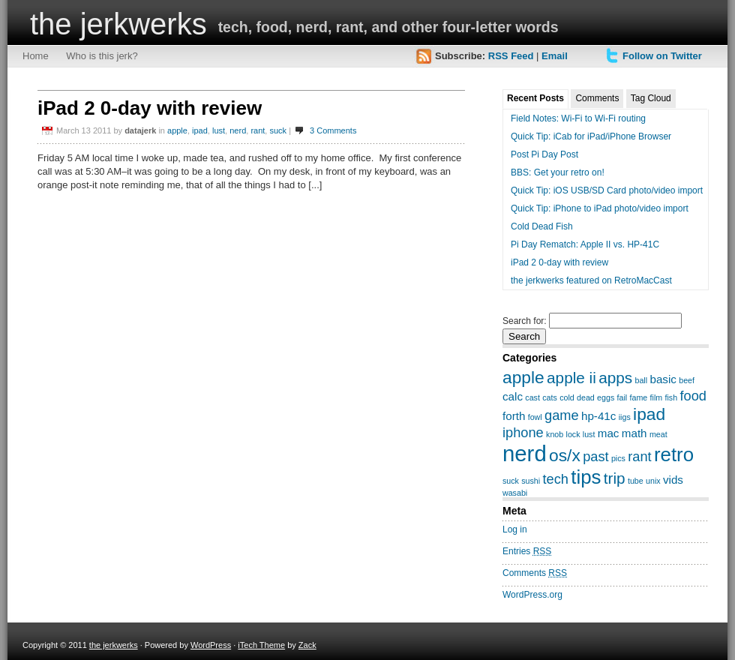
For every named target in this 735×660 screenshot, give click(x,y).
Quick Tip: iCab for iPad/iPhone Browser (591, 136)
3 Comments (333, 130)
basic (663, 379)
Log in (514, 529)
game (561, 415)
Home (35, 56)
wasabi (514, 492)
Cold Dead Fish (542, 226)
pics (618, 458)
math (634, 433)
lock (573, 434)
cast (532, 397)
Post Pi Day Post (544, 154)
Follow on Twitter (662, 56)
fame (639, 397)
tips (586, 477)
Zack (307, 645)
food (693, 396)
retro (674, 454)
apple (177, 130)
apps (615, 377)
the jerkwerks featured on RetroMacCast (591, 280)
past (595, 456)
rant (257, 130)
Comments (597, 98)
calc (512, 396)
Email (555, 56)
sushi (530, 480)
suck (277, 130)
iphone (523, 432)
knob (554, 434)
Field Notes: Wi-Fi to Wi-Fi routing (578, 118)
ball (641, 380)
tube (636, 480)
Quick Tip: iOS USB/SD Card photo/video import (607, 190)
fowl (535, 417)
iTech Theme (261, 645)
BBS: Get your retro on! (557, 172)
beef (686, 380)
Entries (526, 551)
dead (586, 397)
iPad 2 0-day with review (150, 108)
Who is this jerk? (101, 56)
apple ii (571, 377)
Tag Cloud (651, 98)
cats (549, 397)
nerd (238, 130)
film (656, 397)
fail (622, 397)
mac (609, 433)
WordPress (210, 645)
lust (218, 130)
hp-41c (598, 416)
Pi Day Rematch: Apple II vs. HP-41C (585, 244)
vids (673, 479)
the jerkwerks (118, 24)
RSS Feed (511, 56)
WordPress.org (532, 595)
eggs (605, 397)
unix (653, 480)
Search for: (524, 321)
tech (555, 479)
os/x (564, 455)
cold (567, 397)
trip (615, 478)
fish (671, 397)
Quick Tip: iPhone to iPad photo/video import (599, 208)
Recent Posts (535, 98)
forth (513, 416)
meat (659, 434)
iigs (625, 417)
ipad (200, 130)
